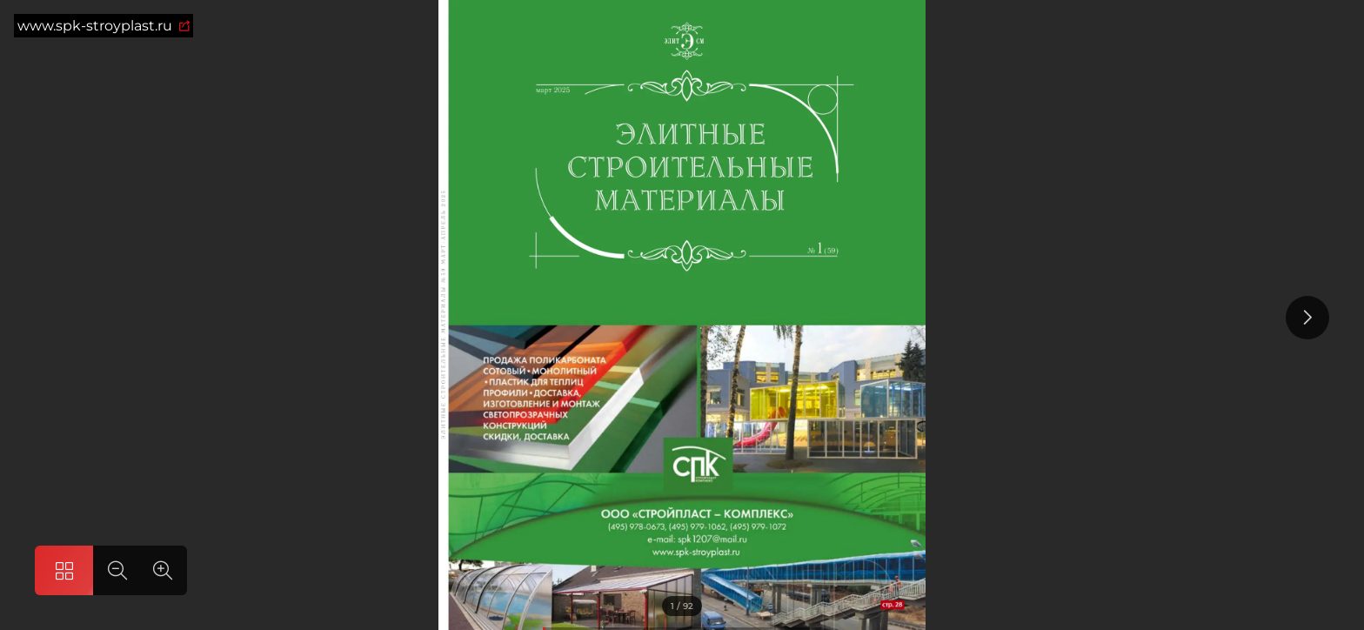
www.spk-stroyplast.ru (103, 25)
